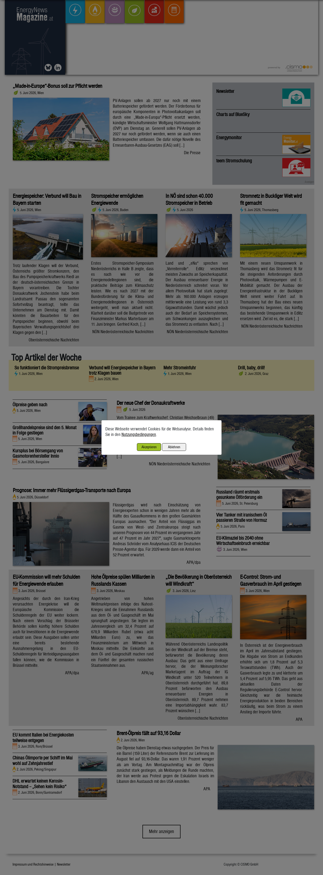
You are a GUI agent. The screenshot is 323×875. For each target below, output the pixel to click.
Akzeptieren (149, 447)
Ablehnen (174, 447)
